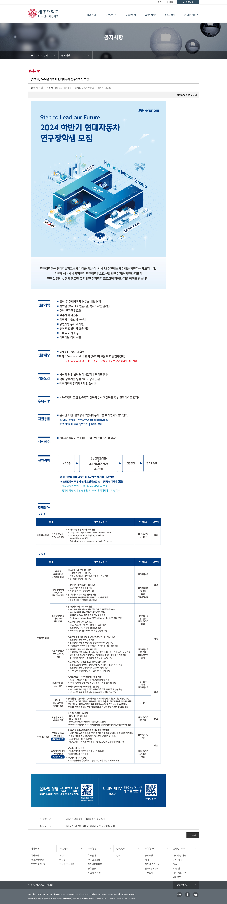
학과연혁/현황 (37, 859)
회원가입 (170, 2)
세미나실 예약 (179, 855)
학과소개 (92, 15)
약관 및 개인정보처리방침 (40, 884)
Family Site (181, 885)
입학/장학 (150, 15)
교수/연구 (110, 15)
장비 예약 (177, 859)
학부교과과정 (94, 859)
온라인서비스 (191, 15)
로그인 (160, 2)
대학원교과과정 (95, 864)
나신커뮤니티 (188, 2)
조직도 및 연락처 (38, 864)
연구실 (62, 859)
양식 (175, 864)
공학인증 (92, 868)
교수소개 (63, 855)
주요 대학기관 (94, 872)
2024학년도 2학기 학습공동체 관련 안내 (86, 818)
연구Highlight (152, 868)
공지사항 (65, 55)
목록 (194, 835)
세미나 (148, 859)
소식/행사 (169, 15)
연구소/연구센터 (66, 864)
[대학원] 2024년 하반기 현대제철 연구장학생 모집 (90, 826)
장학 (118, 859)
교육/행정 (130, 15)
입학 (118, 855)
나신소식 (149, 872)
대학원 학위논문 (152, 864)
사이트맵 (177, 877)
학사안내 (92, 855)
